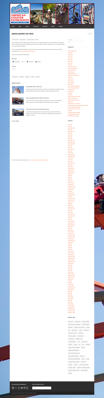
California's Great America (73, 75)
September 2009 (71, 261)
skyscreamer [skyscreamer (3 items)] (83, 361)
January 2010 (71, 254)
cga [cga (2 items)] (69, 330)
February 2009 (71, 273)
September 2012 (71, 216)
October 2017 (71, 170)
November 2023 (71, 128)
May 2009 (70, 268)
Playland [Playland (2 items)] (83, 347)
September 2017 (71, 172)
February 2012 (71, 221)
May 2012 (70, 219)
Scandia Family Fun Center (74, 109)
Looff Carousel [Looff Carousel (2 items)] (84, 341)
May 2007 (70, 282)
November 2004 (71, 310)
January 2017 (71, 184)
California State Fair (72, 73)
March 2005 (70, 303)
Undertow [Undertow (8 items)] (76, 364)
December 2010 (71, 235)
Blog (20, 26)
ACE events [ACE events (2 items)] (70, 321)
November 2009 (71, 258)
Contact (61, 26)
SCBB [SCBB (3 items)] (83, 358)
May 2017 (70, 177)
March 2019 (70, 161)
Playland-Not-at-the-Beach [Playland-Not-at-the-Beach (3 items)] (73, 350)
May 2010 (70, 247)
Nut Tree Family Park (72, 98)
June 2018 (70, 165)
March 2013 (70, 212)
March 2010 (70, 251)
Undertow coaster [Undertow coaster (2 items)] (71, 367)
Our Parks (45, 26)
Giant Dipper (70, 80)
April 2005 (70, 302)
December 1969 (71, 312)
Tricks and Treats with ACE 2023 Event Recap (37, 109)
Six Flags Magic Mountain (73, 114)
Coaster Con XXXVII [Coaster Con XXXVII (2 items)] (72, 333)
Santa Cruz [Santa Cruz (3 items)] (82, 356)
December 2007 (71, 275)
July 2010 (70, 244)
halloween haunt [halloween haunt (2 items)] (79, 338)
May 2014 (70, 203)
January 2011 (71, 233)
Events (27, 26)
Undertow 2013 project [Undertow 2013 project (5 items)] (83, 364)
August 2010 (70, 242)
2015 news (70, 52)
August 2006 (70, 289)
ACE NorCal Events (72, 66)
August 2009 (70, 263)
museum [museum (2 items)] (75, 344)
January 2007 (71, 284)
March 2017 (70, 180)
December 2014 (71, 198)
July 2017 (70, 175)
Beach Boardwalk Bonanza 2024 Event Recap (37, 98)
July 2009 (70, 265)
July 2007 (70, 281)
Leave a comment (30, 39)
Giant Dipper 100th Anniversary (34, 86)
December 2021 (71, 140)
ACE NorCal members (73, 68)
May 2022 (70, 136)
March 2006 (70, 296)
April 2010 (70, 249)
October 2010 (71, 238)
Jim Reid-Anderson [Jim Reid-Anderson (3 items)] (72, 341)
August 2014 (70, 201)
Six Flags (70, 110)
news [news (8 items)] (83, 344)
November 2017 (71, 168)
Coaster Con (70, 79)
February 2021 (71, 149)
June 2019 (70, 159)
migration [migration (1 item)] (70, 344)
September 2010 (71, 240)
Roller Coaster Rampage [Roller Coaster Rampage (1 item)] (73, 356)
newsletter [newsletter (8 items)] (88, 344)
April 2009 (70, 270)
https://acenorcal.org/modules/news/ (27, 51)
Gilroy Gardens (71, 82)
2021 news (70, 61)
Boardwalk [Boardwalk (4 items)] (70, 327)
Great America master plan (73, 87)
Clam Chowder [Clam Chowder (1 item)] (75, 330)
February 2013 (71, 214)
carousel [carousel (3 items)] (88, 327)
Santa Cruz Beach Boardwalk (74, 107)
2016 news (70, 54)
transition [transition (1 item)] (70, 364)
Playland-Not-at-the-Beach (73, 100)
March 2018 (70, 166)
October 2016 (71, 189)
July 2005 (70, 300)
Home (13, 26)
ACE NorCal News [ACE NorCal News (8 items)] (85, 321)
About (52, 26)
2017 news (70, 56)
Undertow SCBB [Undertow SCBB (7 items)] (84, 370)
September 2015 (71, 195)
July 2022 (70, 133)
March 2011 (70, 230)
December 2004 (71, 309)
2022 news (70, 63)
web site (37, 76)
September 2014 (71, 200)
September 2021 (71, 143)
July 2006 (70, 291)
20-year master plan (72, 50)
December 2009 (71, 256)
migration (27, 76)
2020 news (70, 59)
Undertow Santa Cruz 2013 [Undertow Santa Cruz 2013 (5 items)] (73, 370)
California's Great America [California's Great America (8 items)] (79, 327)
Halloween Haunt (71, 89)
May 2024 (70, 126)
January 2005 (71, 307)
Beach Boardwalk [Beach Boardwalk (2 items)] (85, 324)
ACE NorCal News (72, 70)
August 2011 (70, 226)
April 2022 (70, 138)
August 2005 (70, 298)
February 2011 (71, 231)
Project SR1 (70, 102)
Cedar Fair (70, 77)
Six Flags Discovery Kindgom (74, 112)
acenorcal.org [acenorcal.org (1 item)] (77, 321)
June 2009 (70, 267)
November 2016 (71, 187)
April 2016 (70, 191)
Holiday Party (71, 91)
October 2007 (71, 277)
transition (33, 76)
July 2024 (70, 124)
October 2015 (71, 193)
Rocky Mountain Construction (74, 103)
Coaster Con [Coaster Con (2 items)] (86, 330)
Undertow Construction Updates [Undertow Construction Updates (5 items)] (83, 367)
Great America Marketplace (74, 86)
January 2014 (71, 207)
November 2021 (71, 142)
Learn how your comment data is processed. (38, 160)
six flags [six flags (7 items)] (87, 358)
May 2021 (70, 147)
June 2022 (70, 135)
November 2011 (71, 224)
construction (21, 76)
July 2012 (70, 217)
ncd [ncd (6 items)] (79, 344)
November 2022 (71, 131)
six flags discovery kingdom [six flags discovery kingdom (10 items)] (73, 361)
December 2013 (71, 208)
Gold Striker (70, 84)
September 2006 (71, 288)
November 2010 (71, 237)
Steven (36, 39)
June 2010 (70, 245)
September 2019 (71, 156)
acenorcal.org (22, 39)
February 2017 (71, 182)
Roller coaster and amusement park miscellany (78, 105)
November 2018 (71, 163)
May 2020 (70, 151)
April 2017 (70, 179)
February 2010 (71, 252)
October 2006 (71, 286)
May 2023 (70, 129)
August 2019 (70, 158)
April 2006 (70, 295)
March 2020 (70, 152)
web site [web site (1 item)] (70, 373)
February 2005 (71, 305)
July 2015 (70, 196)
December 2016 (71, 186)
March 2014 (70, 205)
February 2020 (71, 154)
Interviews (70, 93)
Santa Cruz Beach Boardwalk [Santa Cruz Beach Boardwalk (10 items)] (74, 358)
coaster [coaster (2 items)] (80, 330)
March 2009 (70, 272)
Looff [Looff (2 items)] (79, 341)
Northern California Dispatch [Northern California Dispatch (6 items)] (74, 347)
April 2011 (70, 228)
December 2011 (71, 223)
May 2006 (70, 293)
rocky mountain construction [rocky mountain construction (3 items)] (74, 353)
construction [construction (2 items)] (80, 333)
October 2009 (71, 260)
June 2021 (70, 145)
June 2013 (70, 210)
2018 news (70, 58)
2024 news (70, 65)
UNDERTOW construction (73, 116)
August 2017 (70, 173)
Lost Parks (35, 26)
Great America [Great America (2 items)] (71, 338)
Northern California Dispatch (74, 96)
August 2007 (70, 279)
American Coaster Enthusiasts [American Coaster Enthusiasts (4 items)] (74, 324)
